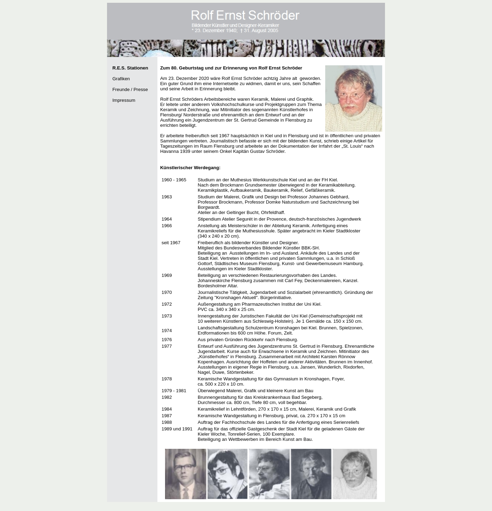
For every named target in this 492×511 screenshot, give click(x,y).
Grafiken (121, 78)
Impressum (123, 100)
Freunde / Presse (130, 89)
